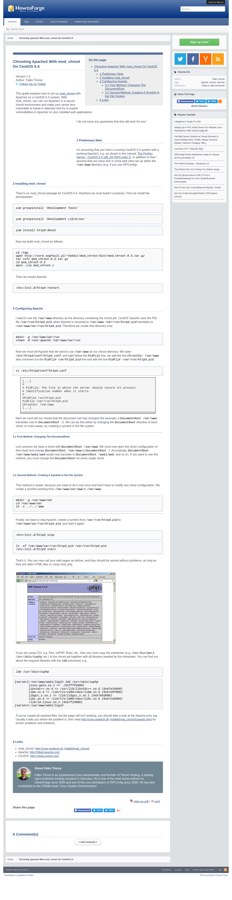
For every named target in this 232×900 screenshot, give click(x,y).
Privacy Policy (222, 875)
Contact (178, 870)
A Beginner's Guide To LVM (187, 121)
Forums (39, 21)
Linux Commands (59, 21)
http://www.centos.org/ (44, 756)
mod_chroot (67, 93)
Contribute (166, 870)
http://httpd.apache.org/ (45, 752)
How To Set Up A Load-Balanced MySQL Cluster (197, 187)
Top (219, 870)
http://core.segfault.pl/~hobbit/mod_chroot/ (62, 748)
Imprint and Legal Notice (203, 870)
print (157, 801)
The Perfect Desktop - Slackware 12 (191, 163)
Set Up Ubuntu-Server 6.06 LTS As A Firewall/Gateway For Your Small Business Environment (194, 178)
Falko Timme (218, 79)
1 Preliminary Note (111, 73)
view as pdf (141, 801)
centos (213, 82)
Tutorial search (17, 29)
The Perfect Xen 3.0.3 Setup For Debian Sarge (196, 169)
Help (187, 870)
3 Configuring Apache (113, 81)
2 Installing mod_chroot (114, 77)
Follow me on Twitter (32, 84)
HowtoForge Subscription (87, 21)
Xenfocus (24, 870)
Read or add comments (213, 85)
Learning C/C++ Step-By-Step (188, 149)
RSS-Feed (225, 869)
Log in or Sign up (215, 2)
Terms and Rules (207, 875)
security (221, 82)
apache (204, 82)
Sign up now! (199, 42)
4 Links (104, 100)
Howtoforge (19, 875)
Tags (26, 21)
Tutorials (12, 21)
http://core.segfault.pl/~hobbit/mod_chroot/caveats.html (116, 719)
